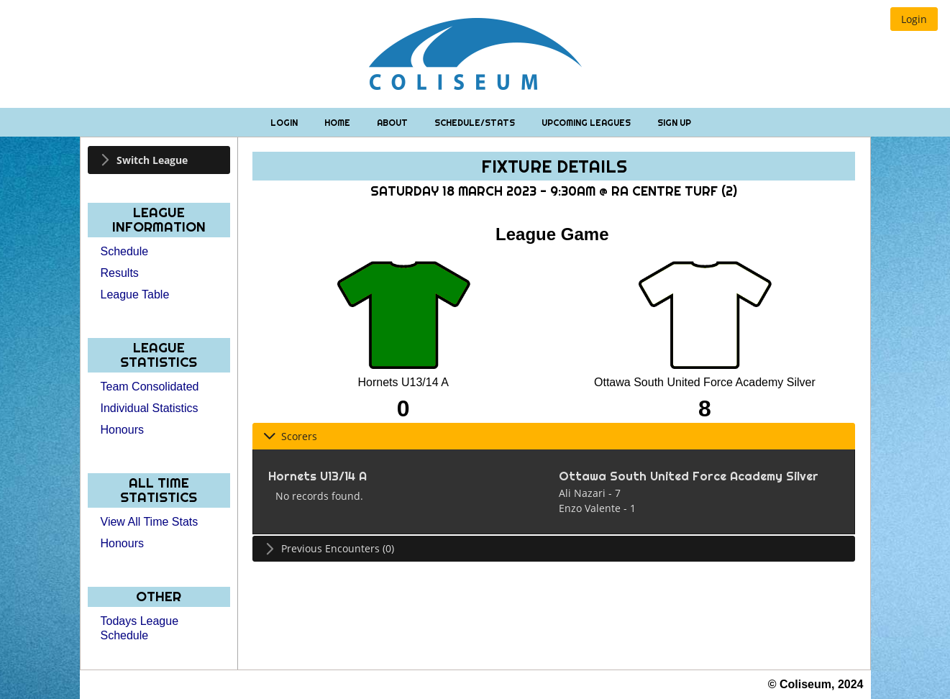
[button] (914, 19)
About (393, 122)
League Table (135, 294)
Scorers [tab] (290, 436)
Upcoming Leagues (587, 122)
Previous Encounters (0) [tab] (328, 548)
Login (285, 122)
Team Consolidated (150, 386)
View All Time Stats (149, 522)
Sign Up (674, 122)
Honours (122, 430)
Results (120, 273)
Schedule (125, 251)
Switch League (152, 160)
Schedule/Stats (475, 122)
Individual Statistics (149, 408)
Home (338, 122)
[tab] (159, 160)
